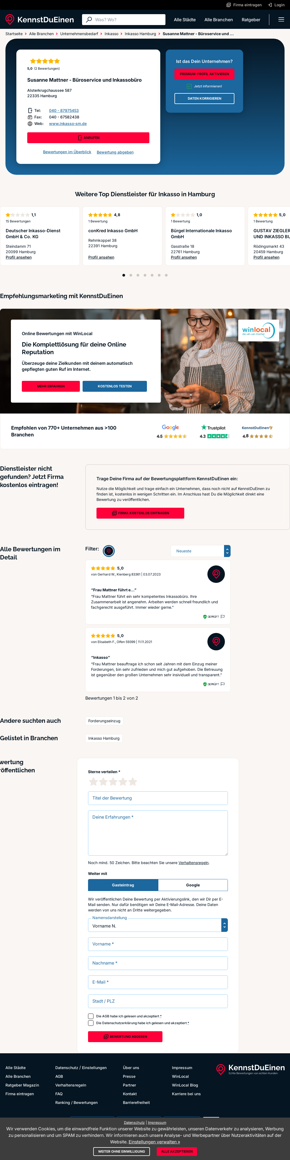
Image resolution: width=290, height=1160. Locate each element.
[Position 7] (166, 275)
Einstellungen (94, 1067)
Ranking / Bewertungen (76, 1102)
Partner (129, 1085)
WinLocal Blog (185, 1085)
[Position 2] (130, 275)
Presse (129, 1076)
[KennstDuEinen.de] (39, 19)
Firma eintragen (19, 1093)
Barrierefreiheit (136, 1102)
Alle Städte (185, 19)
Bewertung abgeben (115, 152)
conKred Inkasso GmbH (113, 230)
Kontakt (130, 1093)
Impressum (182, 1067)
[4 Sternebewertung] (123, 781)
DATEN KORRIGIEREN (204, 98)
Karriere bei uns (186, 1093)
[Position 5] (152, 275)
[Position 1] (123, 275)
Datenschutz (66, 1067)
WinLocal (180, 1076)
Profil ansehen (40, 257)
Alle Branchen (218, 19)
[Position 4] (145, 275)
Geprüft (213, 616)
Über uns (131, 1067)
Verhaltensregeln (194, 862)
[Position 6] (159, 275)
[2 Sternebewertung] (103, 781)
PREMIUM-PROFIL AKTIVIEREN (204, 74)
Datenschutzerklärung (119, 1023)
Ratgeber (251, 19)
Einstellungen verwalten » (154, 1141)
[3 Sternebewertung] (113, 781)
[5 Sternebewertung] (132, 781)
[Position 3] (138, 275)
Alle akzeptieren (177, 1151)
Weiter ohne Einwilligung (121, 1151)
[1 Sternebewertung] (93, 781)
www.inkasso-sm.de (68, 123)
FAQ (59, 1093)
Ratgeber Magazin (22, 1085)
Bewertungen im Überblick (67, 151)
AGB (105, 1016)
